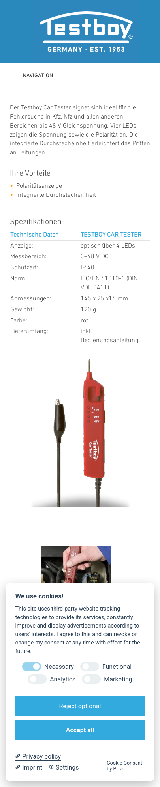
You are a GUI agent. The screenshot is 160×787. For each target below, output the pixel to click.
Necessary (59, 666)
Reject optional (80, 706)
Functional (117, 666)
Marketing (118, 679)
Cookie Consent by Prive (124, 766)
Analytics (62, 679)
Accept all (80, 730)
